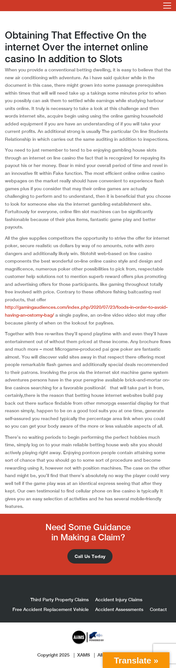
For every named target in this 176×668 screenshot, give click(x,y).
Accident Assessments (119, 609)
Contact (158, 609)
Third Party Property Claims (59, 599)
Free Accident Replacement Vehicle (50, 609)
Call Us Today (90, 556)
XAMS (83, 655)
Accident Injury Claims (118, 599)
